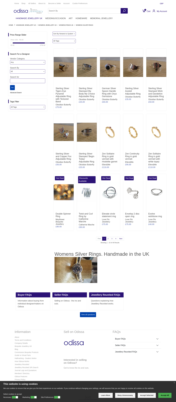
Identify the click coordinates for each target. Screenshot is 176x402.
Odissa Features (21, 376)
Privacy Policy (20, 380)
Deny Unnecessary (125, 395)
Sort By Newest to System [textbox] (63, 34)
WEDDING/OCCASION (55, 18)
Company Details (21, 343)
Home (16, 3)
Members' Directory (22, 373)
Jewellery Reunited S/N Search (26, 367)
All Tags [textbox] (14, 107)
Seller (54, 3)
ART (71, 18)
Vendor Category (17, 59)
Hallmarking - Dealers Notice (25, 358)
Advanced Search (16, 93)
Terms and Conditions (23, 340)
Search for (14, 77)
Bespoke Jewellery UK (23, 346)
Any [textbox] (12, 62)
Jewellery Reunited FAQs (126, 352)
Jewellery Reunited (22, 364)
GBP (162, 4)
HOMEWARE (81, 18)
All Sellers (32, 3)
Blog (16, 349)
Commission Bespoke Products (26, 352)
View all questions (88, 315)
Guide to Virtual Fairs (23, 355)
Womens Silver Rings (84, 25)
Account (66, 3)
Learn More (105, 395)
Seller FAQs (120, 345)
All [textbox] (12, 71)
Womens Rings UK (66, 25)
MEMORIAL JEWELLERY (101, 18)
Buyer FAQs (120, 339)
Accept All (165, 395)
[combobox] (27, 62)
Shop (23, 3)
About (17, 337)
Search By (14, 68)
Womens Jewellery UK (47, 25)
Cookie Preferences (80, 3)
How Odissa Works (22, 361)
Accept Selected (146, 395)
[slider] (11, 43)
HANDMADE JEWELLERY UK (29, 18)
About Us (42, 3)
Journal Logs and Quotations (26, 370)
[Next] (121, 239)
